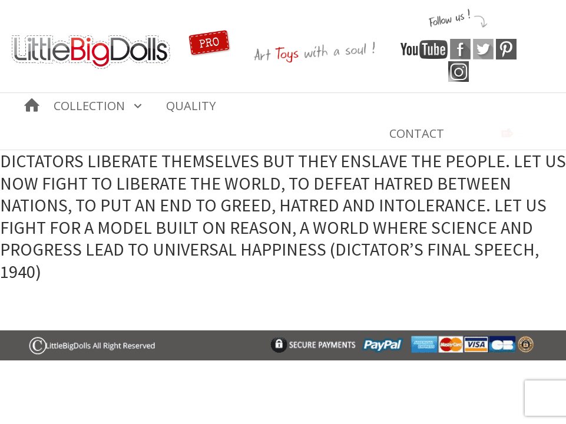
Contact (416, 133)
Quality (191, 106)
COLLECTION (89, 106)
